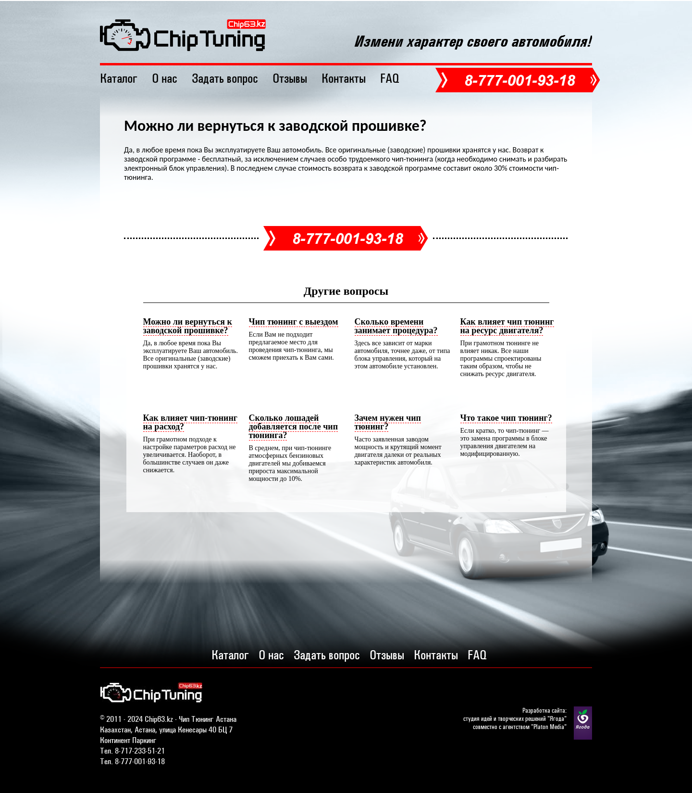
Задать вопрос (225, 78)
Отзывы (289, 78)
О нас (164, 78)
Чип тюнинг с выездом (293, 322)
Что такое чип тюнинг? (506, 418)
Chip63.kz (159, 719)
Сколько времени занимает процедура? (396, 326)
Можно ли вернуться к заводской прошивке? (187, 326)
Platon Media (548, 727)
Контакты (343, 78)
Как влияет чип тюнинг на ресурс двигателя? (507, 326)
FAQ (389, 78)
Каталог (118, 78)
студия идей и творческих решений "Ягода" (515, 719)
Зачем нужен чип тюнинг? (388, 422)
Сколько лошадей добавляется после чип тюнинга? (293, 426)
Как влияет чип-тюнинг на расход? (190, 422)
